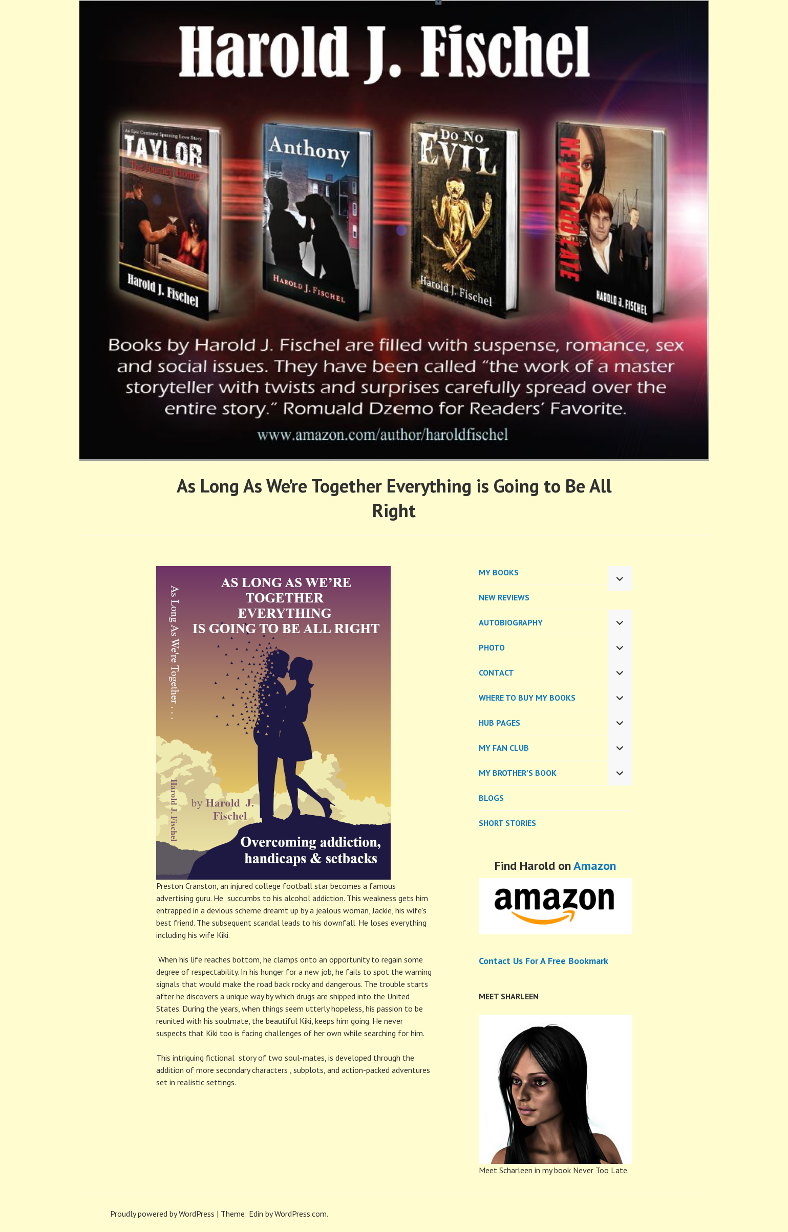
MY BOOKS (499, 572)
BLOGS (491, 798)
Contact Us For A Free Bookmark (543, 961)
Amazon (594, 865)
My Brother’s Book (518, 773)
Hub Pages (499, 723)
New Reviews (504, 597)
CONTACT (496, 672)
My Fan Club (504, 748)
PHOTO (492, 647)
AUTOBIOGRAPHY (511, 622)
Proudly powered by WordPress (162, 1213)
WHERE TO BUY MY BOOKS (527, 697)
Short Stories (507, 823)
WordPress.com (300, 1213)
